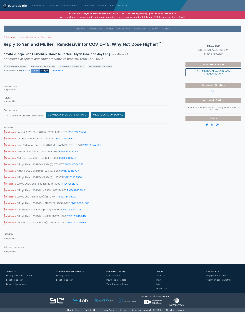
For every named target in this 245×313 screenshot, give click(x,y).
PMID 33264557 (74, 164)
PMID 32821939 (69, 183)
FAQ (158, 284)
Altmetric (209, 100)
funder (109, 28)
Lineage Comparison (16, 284)
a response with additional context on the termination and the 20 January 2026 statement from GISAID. (131, 17)
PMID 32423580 (77, 222)
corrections (123, 28)
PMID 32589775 (72, 209)
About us (160, 275)
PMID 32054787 (91, 145)
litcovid (36, 70)
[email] (213, 125)
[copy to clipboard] (218, 125)
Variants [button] (37, 5)
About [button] (121, 5)
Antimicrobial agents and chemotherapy (213, 72)
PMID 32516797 (70, 170)
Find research (113, 275)
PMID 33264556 (72, 177)
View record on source (108, 114)
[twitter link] (208, 125)
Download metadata (116, 280)
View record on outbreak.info (67, 114)
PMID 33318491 (67, 158)
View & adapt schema (117, 284)
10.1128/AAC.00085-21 (216, 50)
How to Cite (73, 310)
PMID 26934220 (68, 151)
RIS (212, 90)
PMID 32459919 (76, 190)
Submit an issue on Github (219, 280)
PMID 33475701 (67, 196)
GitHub (89, 310)
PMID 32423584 (77, 132)
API (112, 5)
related (166, 28)
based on (139, 28)
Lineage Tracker (64, 275)
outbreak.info (14, 5)
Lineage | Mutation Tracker (19, 275)
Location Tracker (14, 280)
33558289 (217, 53)
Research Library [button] (94, 5)
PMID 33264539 (80, 203)
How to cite (161, 288)
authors (80, 28)
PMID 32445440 (76, 216)
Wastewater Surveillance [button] (63, 5)
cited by (153, 28)
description (95, 28)
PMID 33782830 (65, 138)
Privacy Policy (108, 310)
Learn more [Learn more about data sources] (58, 70)
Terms (123, 310)
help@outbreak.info (216, 275)
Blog (158, 280)
